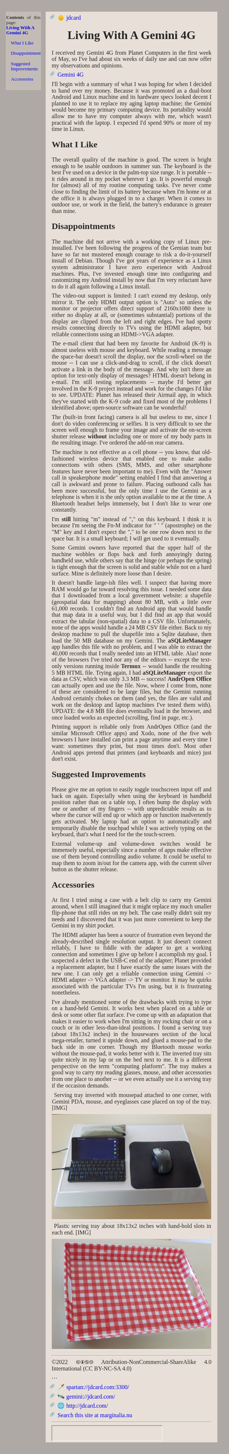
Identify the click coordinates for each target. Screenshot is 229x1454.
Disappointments (26, 53)
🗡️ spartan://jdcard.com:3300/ (93, 1387)
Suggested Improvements (24, 66)
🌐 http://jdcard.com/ (82, 1406)
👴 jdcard (69, 18)
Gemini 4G (70, 74)
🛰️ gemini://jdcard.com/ (86, 1396)
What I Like (22, 43)
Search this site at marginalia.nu (94, 1415)
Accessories (22, 79)
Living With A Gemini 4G (20, 30)
